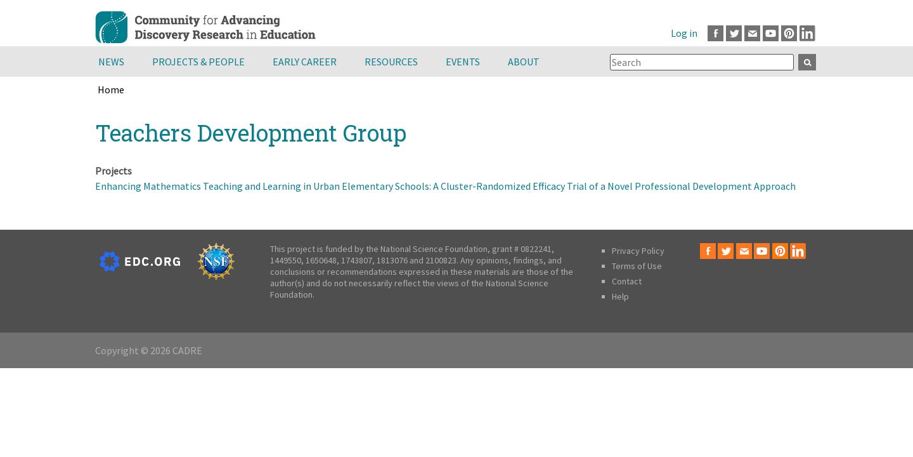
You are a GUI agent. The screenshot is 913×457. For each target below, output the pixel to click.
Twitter (734, 33)
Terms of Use (637, 266)
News (111, 61)
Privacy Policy (638, 250)
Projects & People (198, 61)
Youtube (771, 33)
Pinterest (789, 33)
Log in (684, 33)
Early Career (305, 61)
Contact (627, 281)
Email (752, 33)
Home (111, 89)
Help (620, 296)
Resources (391, 61)
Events (463, 61)
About (524, 61)
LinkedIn (807, 33)
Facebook (715, 33)
